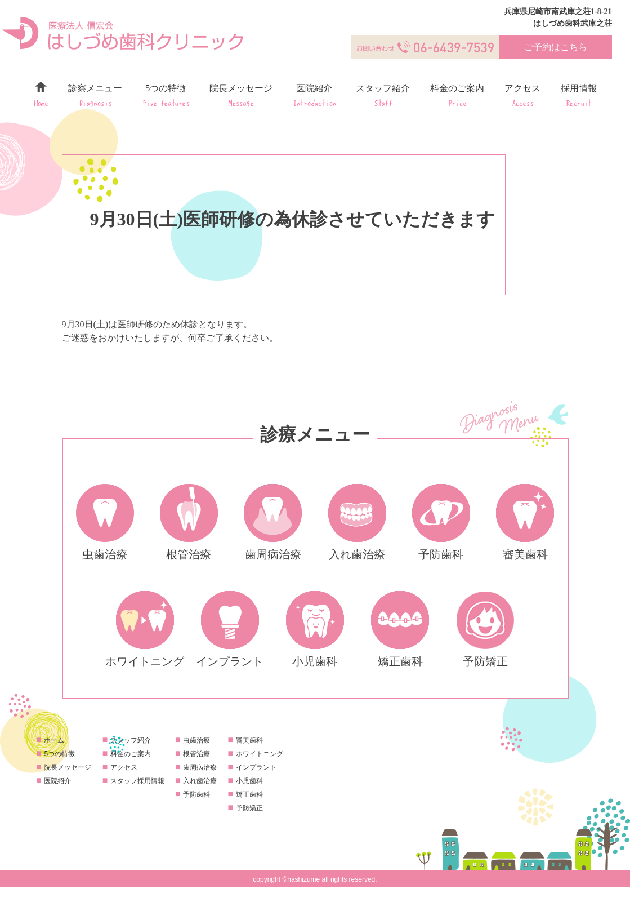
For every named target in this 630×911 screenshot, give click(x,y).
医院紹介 (314, 94)
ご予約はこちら (555, 47)
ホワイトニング (259, 754)
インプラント (256, 767)
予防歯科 (196, 794)
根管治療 (196, 754)
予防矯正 (249, 808)
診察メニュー (95, 94)
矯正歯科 (249, 794)
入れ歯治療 (200, 781)
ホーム (41, 94)
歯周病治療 (200, 767)
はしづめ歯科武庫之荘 (572, 23)
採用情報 (579, 94)
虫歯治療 (196, 740)
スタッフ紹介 (383, 94)
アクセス (522, 94)
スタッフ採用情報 (137, 781)
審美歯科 (249, 740)
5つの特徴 (165, 94)
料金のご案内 (457, 94)
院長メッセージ (240, 94)
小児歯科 (249, 781)
